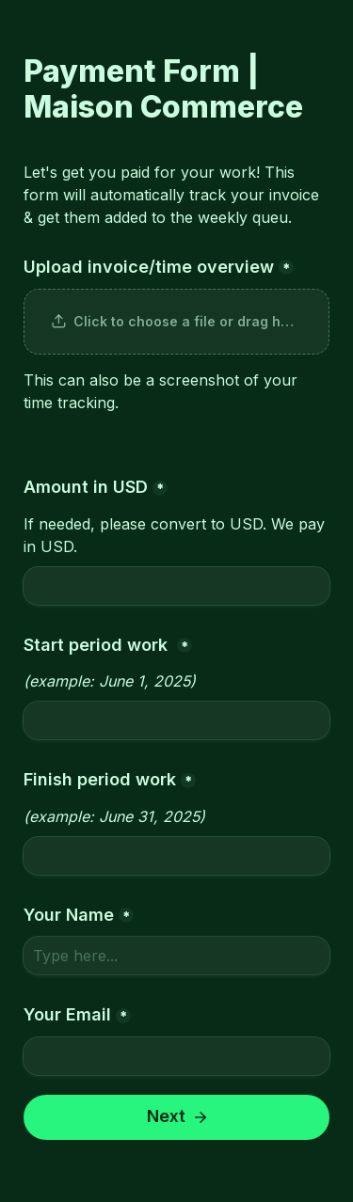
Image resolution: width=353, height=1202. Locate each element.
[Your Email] (176, 1056)
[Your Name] (176, 955)
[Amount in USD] (176, 586)
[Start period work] (176, 720)
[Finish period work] (176, 856)
